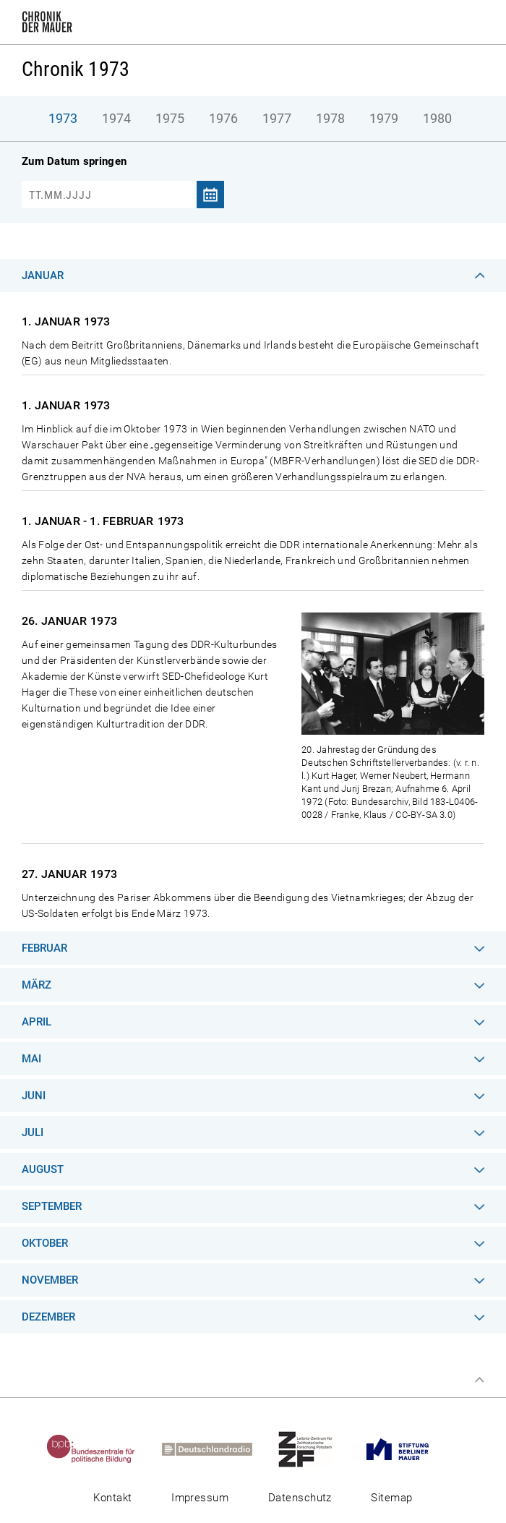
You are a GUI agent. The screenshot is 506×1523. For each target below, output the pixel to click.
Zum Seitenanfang (479, 1380)
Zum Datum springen (74, 161)
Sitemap (391, 1497)
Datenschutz (300, 1497)
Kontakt (112, 1497)
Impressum (199, 1497)
